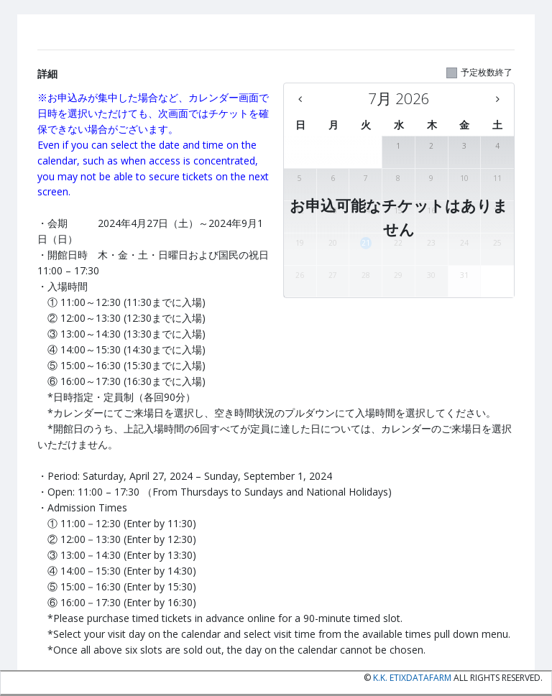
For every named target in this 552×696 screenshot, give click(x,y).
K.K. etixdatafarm (412, 678)
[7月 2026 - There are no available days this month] (399, 98)
